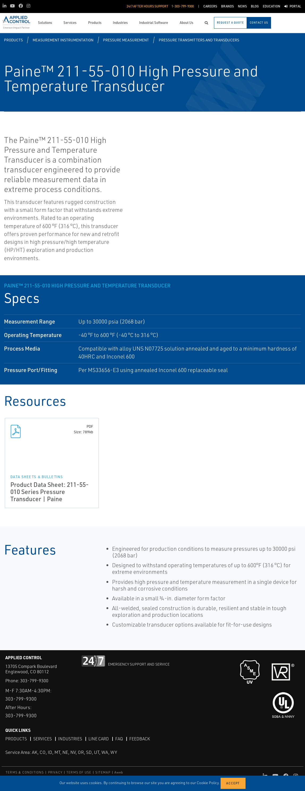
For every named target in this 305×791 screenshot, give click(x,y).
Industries (70, 738)
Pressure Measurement (126, 40)
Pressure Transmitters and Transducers (199, 40)
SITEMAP (102, 772)
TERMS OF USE (78, 772)
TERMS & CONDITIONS (25, 772)
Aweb (118, 772)
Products (13, 40)
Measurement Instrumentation (63, 40)
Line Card (98, 738)
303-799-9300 (34, 680)
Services (42, 738)
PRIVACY (55, 772)
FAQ (119, 738)
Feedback (139, 738)
